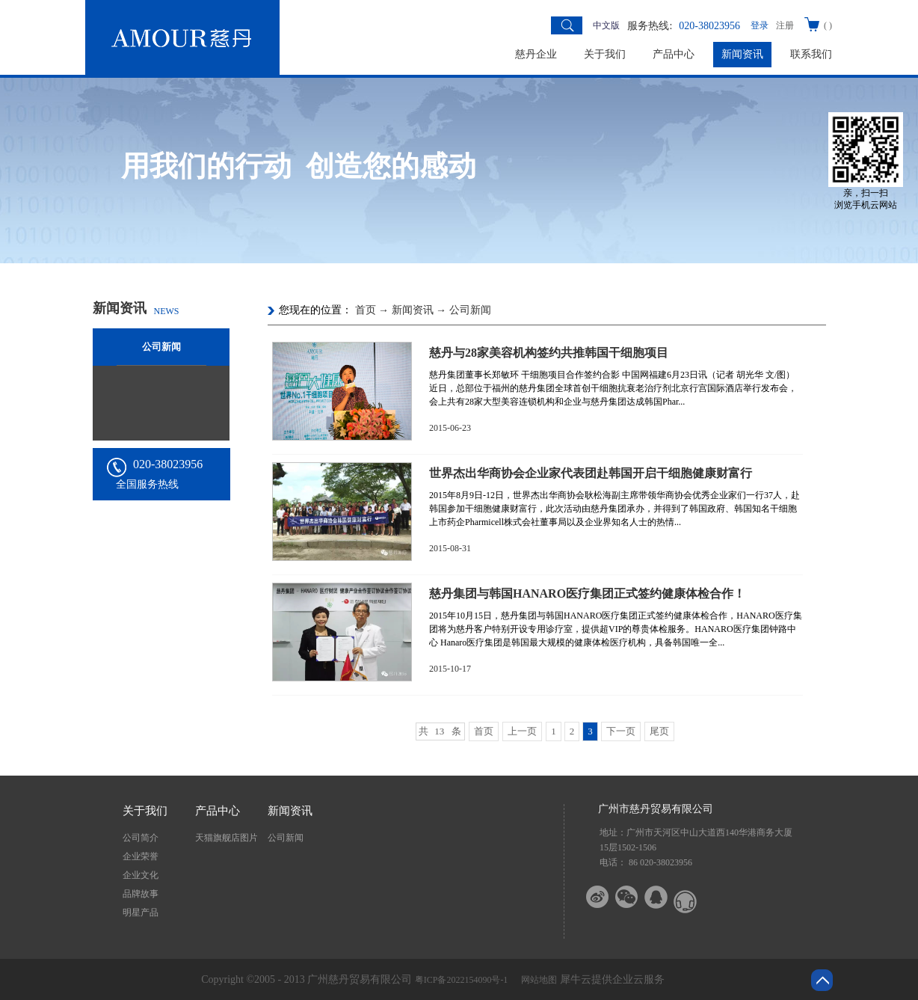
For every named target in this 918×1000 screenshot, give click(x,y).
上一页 (522, 731)
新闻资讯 (413, 310)
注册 (785, 25)
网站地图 (537, 980)
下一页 (620, 731)
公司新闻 (470, 310)
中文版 (606, 25)
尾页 (659, 731)
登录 (759, 25)
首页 (483, 731)
